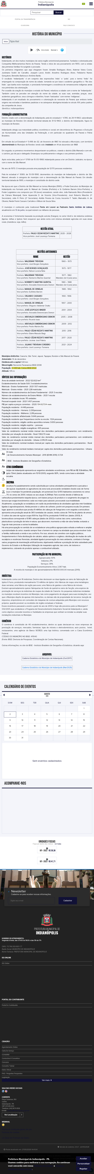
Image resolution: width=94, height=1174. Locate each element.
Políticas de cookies (10, 1132)
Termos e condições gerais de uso (17, 1129)
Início (6, 41)
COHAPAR (5, 1055)
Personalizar (83, 1163)
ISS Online (5, 963)
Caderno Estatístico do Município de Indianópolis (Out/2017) (47, 658)
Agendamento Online (9, 1047)
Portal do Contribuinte (10, 1005)
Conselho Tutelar (8, 1066)
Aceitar (83, 1158)
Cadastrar (67, 900)
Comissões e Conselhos (11, 1058)
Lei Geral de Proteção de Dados (15, 1138)
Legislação (6, 1077)
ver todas (58, 844)
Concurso (5, 1062)
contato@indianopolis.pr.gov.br (18, 1111)
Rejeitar (83, 1169)
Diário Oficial (6, 1070)
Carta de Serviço (8, 1051)
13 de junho (20, 210)
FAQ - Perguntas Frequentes (12, 1073)
